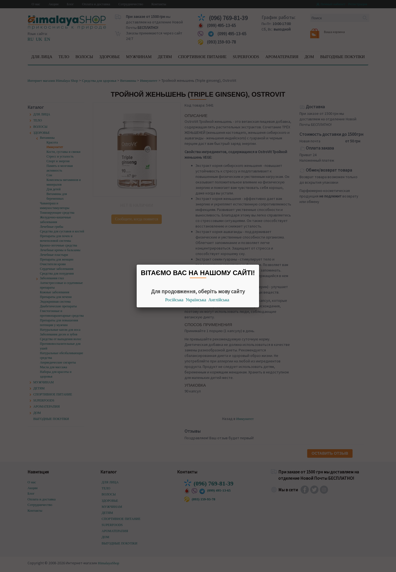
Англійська (218, 299)
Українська (196, 299)
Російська (174, 299)
